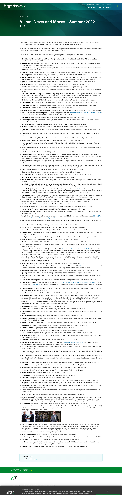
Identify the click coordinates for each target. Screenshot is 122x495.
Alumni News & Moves (30, 459)
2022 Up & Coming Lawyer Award (74, 342)
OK (108, 482)
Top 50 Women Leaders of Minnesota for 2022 (75, 249)
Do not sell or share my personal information (108, 489)
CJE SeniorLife (78, 189)
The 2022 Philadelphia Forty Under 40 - (78, 282)
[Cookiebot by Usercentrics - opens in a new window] (11, 491)
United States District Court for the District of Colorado (85, 113)
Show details (26, 491)
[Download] (20, 26)
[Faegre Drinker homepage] (15, 6)
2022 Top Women (83, 266)
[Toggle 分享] (23, 26)
